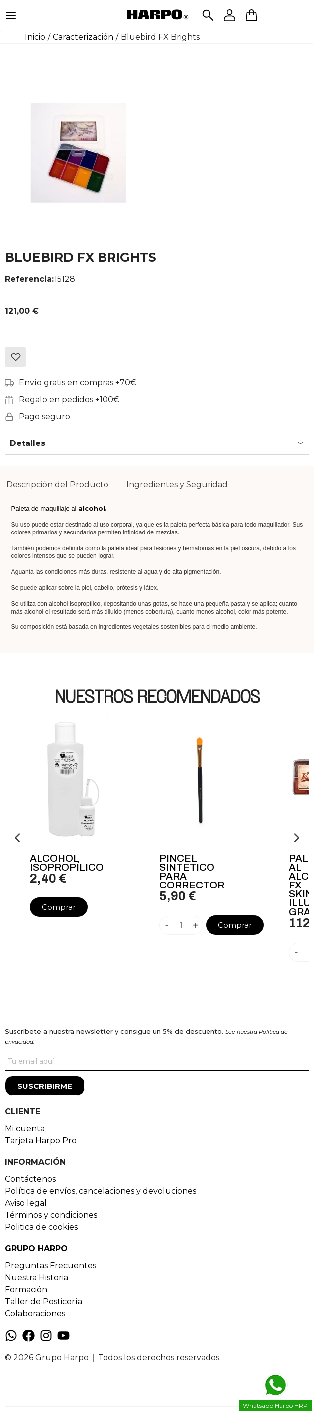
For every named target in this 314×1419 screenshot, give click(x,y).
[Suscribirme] (45, 1086)
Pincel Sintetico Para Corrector (191, 871)
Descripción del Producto (57, 484)
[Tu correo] (157, 1061)
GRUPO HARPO (36, 1248)
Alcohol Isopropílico (67, 863)
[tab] (57, 485)
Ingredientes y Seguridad (177, 484)
